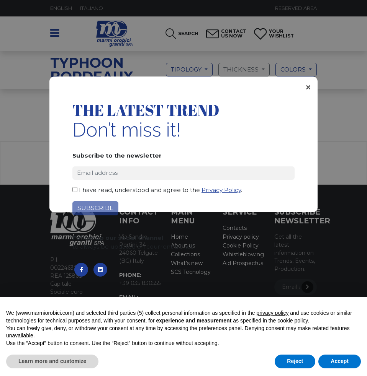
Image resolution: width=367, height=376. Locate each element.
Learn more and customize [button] (52, 361)
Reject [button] (295, 361)
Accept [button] (340, 361)
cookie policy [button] (292, 320)
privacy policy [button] (272, 313)
